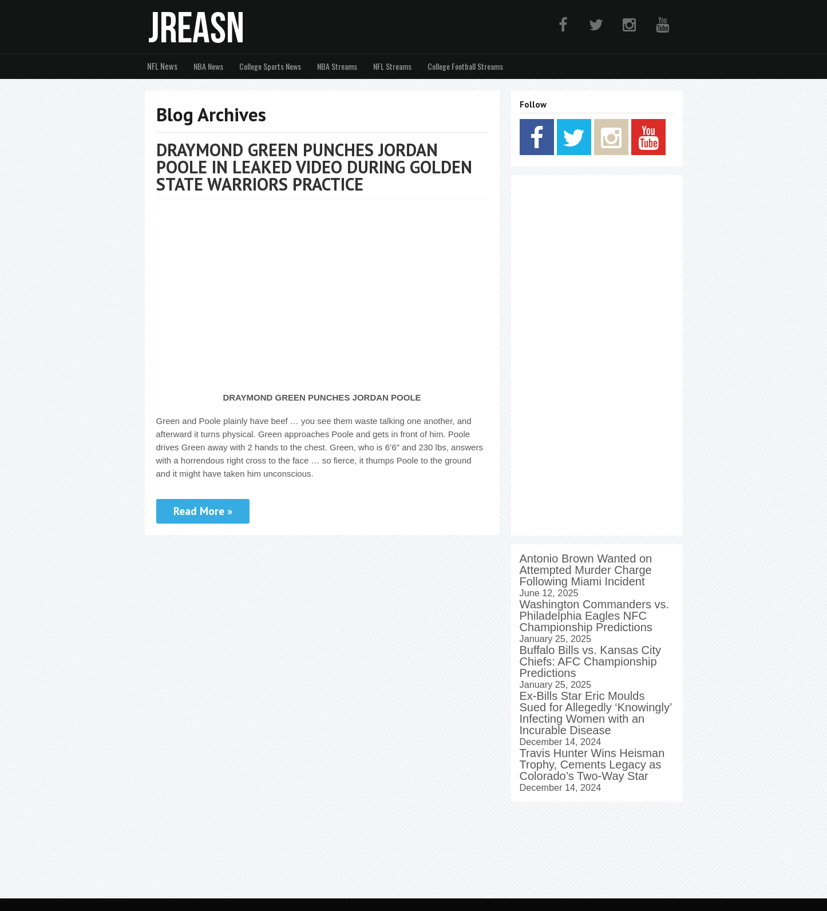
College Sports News (268, 66)
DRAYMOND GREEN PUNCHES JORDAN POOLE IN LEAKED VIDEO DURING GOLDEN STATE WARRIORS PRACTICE (314, 166)
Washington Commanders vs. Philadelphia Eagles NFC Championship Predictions (595, 615)
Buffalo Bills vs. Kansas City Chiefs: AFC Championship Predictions (591, 661)
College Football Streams (463, 66)
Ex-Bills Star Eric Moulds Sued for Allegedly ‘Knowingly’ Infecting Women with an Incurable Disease (596, 712)
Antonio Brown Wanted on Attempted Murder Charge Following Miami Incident (586, 569)
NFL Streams (390, 66)
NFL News (161, 66)
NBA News (206, 66)
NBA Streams (335, 66)
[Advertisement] (597, 354)
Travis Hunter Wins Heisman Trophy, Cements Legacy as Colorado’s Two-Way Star (592, 764)
